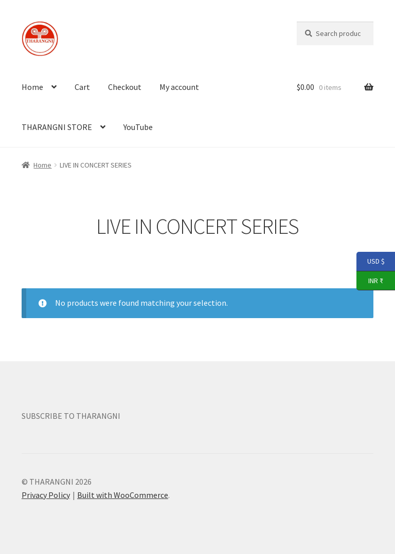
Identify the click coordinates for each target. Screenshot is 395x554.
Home (32, 87)
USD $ (370, 261)
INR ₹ (369, 281)
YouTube (138, 127)
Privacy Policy (46, 495)
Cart (82, 87)
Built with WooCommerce (122, 495)
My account (179, 87)
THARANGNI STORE (57, 127)
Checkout (124, 87)
